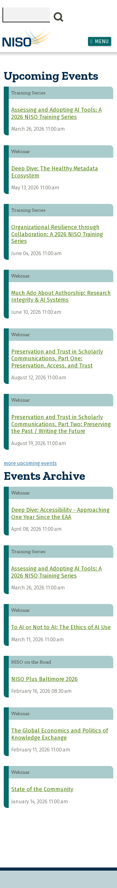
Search (59, 17)
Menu (102, 41)
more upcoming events (30, 463)
